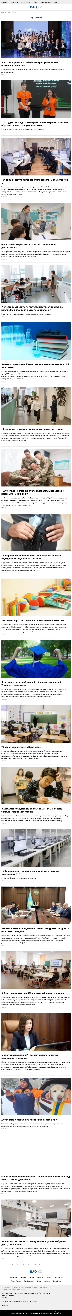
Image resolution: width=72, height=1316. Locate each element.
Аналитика (14, 2)
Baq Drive (47, 1281)
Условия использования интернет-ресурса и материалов (19, 1301)
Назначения (13, 1277)
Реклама (4, 1297)
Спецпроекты (58, 1277)
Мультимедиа (25, 2)
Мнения (31, 1277)
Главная (3, 12)
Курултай (4, 2)
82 (35, 1265)
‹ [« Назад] (1, 1265)
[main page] (36, 8)
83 (39, 1265)
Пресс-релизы (16, 1281)
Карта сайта (5, 1305)
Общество (40, 1277)
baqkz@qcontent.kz (8, 1295)
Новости (23, 1277)
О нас (39, 1281)
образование (12, 12)
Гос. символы (29, 1281)
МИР (55, 2)
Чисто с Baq (57, 1281)
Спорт (35, 2)
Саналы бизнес (46, 2)
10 (29, 1265)
